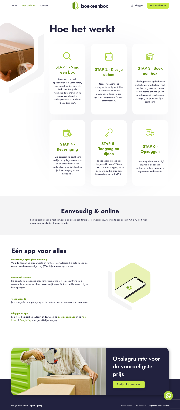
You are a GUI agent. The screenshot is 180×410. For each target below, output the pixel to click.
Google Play (25, 320)
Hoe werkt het (28, 5)
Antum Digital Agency (32, 405)
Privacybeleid (126, 405)
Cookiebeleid (140, 405)
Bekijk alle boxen (128, 384)
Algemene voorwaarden (159, 405)
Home (14, 5)
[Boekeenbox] (90, 5)
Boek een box (158, 5)
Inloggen (137, 5)
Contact (44, 5)
